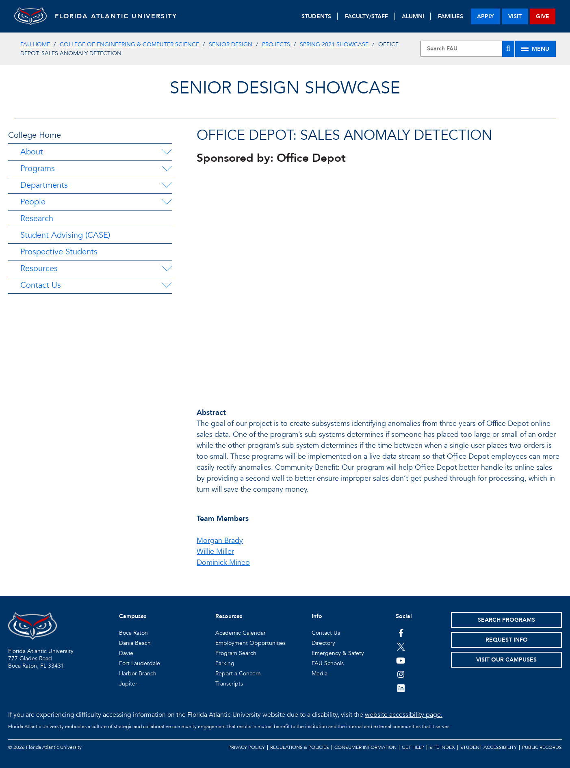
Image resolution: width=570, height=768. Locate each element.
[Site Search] (467, 49)
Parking (224, 663)
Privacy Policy (246, 747)
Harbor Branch (137, 673)
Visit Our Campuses (506, 660)
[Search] (508, 49)
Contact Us (40, 285)
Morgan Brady (220, 541)
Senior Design (230, 44)
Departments (44, 185)
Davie (126, 653)
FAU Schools (328, 663)
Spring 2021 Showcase (335, 44)
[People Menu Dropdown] (166, 202)
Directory (323, 643)
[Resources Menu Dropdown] (166, 268)
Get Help (413, 747)
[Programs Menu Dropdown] (166, 169)
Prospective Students (59, 251)
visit (515, 16)
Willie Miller (215, 552)
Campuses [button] (132, 616)
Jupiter (128, 684)
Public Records (542, 747)
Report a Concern (238, 673)
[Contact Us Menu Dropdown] (166, 285)
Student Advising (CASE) (65, 235)
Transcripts (229, 684)
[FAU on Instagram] (401, 674)
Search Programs (506, 620)
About (31, 151)
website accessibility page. (403, 714)
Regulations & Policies (299, 747)
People (33, 201)
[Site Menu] (535, 49)
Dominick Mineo (223, 563)
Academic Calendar (240, 633)
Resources (39, 268)
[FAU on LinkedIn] (401, 688)
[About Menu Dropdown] (166, 152)
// (379, 281)
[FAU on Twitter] (401, 646)
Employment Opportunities (250, 643)
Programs (37, 168)
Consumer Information (365, 747)
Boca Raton (133, 633)
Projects (276, 44)
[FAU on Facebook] (401, 633)
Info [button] (317, 616)
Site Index (442, 747)
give (542, 16)
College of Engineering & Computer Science (129, 44)
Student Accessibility (488, 747)
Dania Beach (135, 643)
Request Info (506, 640)
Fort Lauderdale (139, 663)
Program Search (235, 653)
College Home (34, 135)
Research (36, 218)
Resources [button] (228, 616)
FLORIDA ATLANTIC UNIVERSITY (116, 16)
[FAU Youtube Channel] (401, 660)
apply (485, 16)
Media (319, 673)
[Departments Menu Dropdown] (166, 185)
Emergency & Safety (338, 653)
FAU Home (35, 44)
